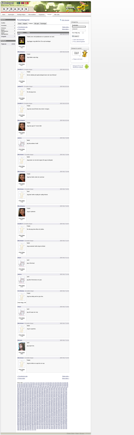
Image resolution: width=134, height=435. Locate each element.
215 (56, 393)
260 (64, 396)
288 (30, 398)
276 (52, 397)
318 (52, 400)
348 (23, 403)
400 (47, 405)
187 (40, 392)
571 (54, 416)
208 (40, 393)
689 (35, 424)
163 (33, 390)
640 (18, 421)
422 (49, 407)
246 (30, 396)
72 (36, 385)
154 (61, 389)
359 (49, 403)
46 (43, 384)
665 (28, 423)
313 (40, 400)
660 (66, 421)
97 (28, 386)
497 (28, 412)
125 (42, 388)
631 (47, 420)
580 (25, 417)
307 (25, 400)
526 (47, 413)
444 (52, 408)
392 (28, 405)
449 (64, 408)
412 (25, 407)
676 (54, 423)
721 (61, 425)
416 (35, 407)
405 (59, 405)
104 (43, 386)
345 (66, 401)
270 (37, 397)
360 (52, 403)
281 (64, 397)
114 (67, 386)
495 (23, 412)
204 (30, 393)
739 (54, 427)
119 (28, 388)
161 (28, 390)
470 (64, 409)
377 (42, 404)
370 (25, 404)
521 (35, 413)
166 (40, 390)
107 (50, 386)
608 (42, 419)
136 (18, 389)
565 (40, 416)
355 (40, 403)
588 (45, 417)
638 (64, 420)
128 (49, 388)
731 (35, 427)
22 (53, 382)
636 (59, 420)
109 (55, 386)
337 (47, 401)
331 (33, 401)
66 (26, 385)
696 (52, 424)
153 (59, 389)
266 (28, 397)
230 (42, 394)
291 (37, 398)
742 (61, 427)
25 (59, 382)
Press (77, 433)
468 (59, 409)
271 (40, 397)
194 (56, 392)
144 (37, 389)
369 (23, 404)
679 (61, 423)
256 (54, 396)
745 (18, 428)
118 (25, 388)
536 (21, 415)
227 (35, 394)
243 (23, 396)
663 (23, 423)
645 (30, 421)
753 (37, 428)
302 (64, 398)
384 (59, 404)
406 (61, 405)
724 (18, 427)
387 (66, 404)
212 (49, 393)
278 (56, 397)
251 (42, 396)
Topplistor (42, 14)
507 (52, 412)
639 (66, 420)
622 (25, 420)
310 (33, 400)
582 (30, 417)
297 (52, 398)
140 (28, 389)
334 (40, 401)
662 (21, 423)
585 (37, 417)
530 (56, 413)
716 (49, 425)
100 (34, 386)
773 (35, 429)
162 (30, 390)
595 (61, 417)
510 (59, 412)
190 (47, 392)
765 (66, 428)
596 (64, 417)
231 (45, 394)
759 (52, 428)
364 (61, 403)
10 (33, 382)
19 (48, 382)
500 (35, 412)
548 (49, 415)
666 (30, 423)
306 (23, 400)
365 (64, 403)
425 (56, 407)
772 (33, 429)
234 (52, 394)
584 (35, 417)
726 (23, 427)
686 (28, 424)
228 (37, 394)
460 (40, 409)
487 (54, 411)
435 (30, 408)
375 (37, 404)
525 (45, 413)
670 (40, 423)
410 (21, 407)
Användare (75, 25)
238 (61, 394)
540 (30, 415)
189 (45, 392)
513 (66, 412)
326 (21, 401)
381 (52, 404)
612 (52, 419)
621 (23, 420)
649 (40, 421)
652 (47, 421)
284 (21, 398)
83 (55, 385)
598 (18, 419)
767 (21, 429)
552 (59, 415)
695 (49, 424)
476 (28, 411)
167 (42, 390)
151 (54, 389)
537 (23, 415)
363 (59, 403)
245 (28, 396)
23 (55, 382)
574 (61, 416)
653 (49, 421)
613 (54, 419)
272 (42, 397)
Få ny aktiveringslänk (79, 41)
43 (38, 384)
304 (18, 400)
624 (30, 420)
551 (56, 415)
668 (35, 423)
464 (49, 409)
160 (25, 390)
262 (18, 397)
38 (29, 384)
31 (18, 384)
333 (37, 401)
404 (56, 405)
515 (21, 413)
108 (53, 386)
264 (23, 397)
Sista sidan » (65, 29)
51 (52, 384)
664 (25, 423)
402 (52, 405)
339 (52, 401)
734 (42, 427)
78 (47, 385)
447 (59, 408)
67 (28, 385)
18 (46, 382)
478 (33, 411)
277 (54, 397)
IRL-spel (37, 23)
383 (56, 404)
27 (62, 382)
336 (45, 401)
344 (64, 401)
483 (45, 411)
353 (35, 403)
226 (33, 394)
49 (48, 384)
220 (18, 394)
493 (18, 412)
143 (35, 389)
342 (59, 401)
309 (30, 400)
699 (59, 424)
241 (18, 396)
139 (25, 389)
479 (35, 411)
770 (28, 429)
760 (54, 428)
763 (61, 428)
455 (28, 409)
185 (35, 392)
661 (18, 423)
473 (21, 411)
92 (19, 386)
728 (28, 427)
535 (18, 415)
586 (40, 417)
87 (62, 385)
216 (59, 393)
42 (36, 384)
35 (24, 384)
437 (35, 408)
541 (33, 415)
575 (64, 416)
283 (18, 398)
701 (64, 424)
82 (53, 385)
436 (33, 408)
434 (28, 408)
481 (40, 411)
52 (53, 384)
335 (42, 401)
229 (40, 394)
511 (61, 412)
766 (18, 429)
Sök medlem (32, 14)
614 (56, 419)
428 (64, 407)
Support (25, 23)
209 (42, 393)
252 (45, 396)
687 (30, 424)
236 (56, 394)
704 (21, 425)
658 (61, 421)
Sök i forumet (65, 20)
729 (30, 427)
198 (66, 392)
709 (33, 425)
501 (37, 412)
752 (35, 428)
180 (23, 392)
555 (66, 415)
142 (33, 389)
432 (23, 408)
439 (40, 408)
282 (66, 397)
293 (42, 398)
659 (64, 421)
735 (45, 427)
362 (56, 403)
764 (64, 428)
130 (54, 388)
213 (52, 393)
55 (59, 384)
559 (25, 416)
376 (40, 404)
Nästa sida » (65, 27)
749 (28, 428)
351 (30, 403)
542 (35, 415)
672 (45, 423)
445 (54, 408)
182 (28, 392)
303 (66, 398)
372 (30, 404)
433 (25, 408)
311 (35, 400)
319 (54, 400)
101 (36, 386)
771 (30, 429)
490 (61, 411)
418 (40, 407)
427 (61, 407)
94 (23, 386)
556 (18, 416)
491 (64, 411)
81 (52, 385)
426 (59, 407)
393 (30, 405)
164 (35, 390)
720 (59, 425)
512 (64, 412)
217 (61, 393)
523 (40, 413)
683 (21, 424)
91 (18, 386)
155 (64, 389)
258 (59, 396)
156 (66, 389)
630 (45, 420)
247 (33, 396)
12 (36, 382)
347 (21, 403)
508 (54, 412)
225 (30, 394)
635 (56, 420)
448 (61, 408)
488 (56, 411)
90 (67, 385)
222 (23, 394)
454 (25, 409)
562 (33, 416)
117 (23, 388)
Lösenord (74, 29)
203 (28, 393)
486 (52, 411)
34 (23, 384)
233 (49, 394)
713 (42, 425)
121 (33, 388)
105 (46, 386)
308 (28, 400)
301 (61, 398)
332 (35, 401)
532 (61, 413)
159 (23, 390)
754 (40, 428)
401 (49, 405)
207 (37, 393)
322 (61, 400)
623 (28, 420)
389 (21, 405)
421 (47, 407)
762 (59, 428)
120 (30, 388)
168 (45, 390)
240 (66, 394)
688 (33, 424)
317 (49, 400)
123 (37, 388)
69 (31, 385)
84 (57, 385)
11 (35, 382)
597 (66, 417)
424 (54, 407)
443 (49, 408)
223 (25, 394)
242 (21, 396)
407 (64, 405)
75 (41, 385)
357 (45, 403)
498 (30, 412)
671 (42, 423)
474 (23, 411)
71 (35, 385)
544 (40, 415)
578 (21, 417)
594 (59, 417)
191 (49, 392)
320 (56, 400)
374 (35, 404)
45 (41, 384)
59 (65, 384)
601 (25, 419)
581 (28, 417)
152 (56, 389)
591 (52, 417)
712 (40, 425)
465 (52, 409)
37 (28, 384)
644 (28, 421)
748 (25, 428)
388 (18, 405)
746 (21, 428)
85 (59, 385)
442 (47, 408)
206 (35, 393)
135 (66, 388)
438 (37, 408)
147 (45, 389)
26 (60, 382)
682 (18, 424)
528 (52, 413)
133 (61, 388)
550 (54, 415)
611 (49, 419)
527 (49, 413)
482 (42, 411)
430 (18, 408)
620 (21, 420)
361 (54, 403)
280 (61, 397)
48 (47, 384)
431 (21, 408)
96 (26, 386)
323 (64, 400)
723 (66, 425)
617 (64, 419)
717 (52, 425)
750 (30, 428)
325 (18, 401)
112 (62, 386)
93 (21, 386)
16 (43, 382)
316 (47, 400)
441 (45, 408)
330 (30, 401)
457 (33, 409)
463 (47, 409)
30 (67, 382)
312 (37, 400)
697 (54, 424)
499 (33, 412)
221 (21, 394)
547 (47, 415)
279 (59, 397)
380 (49, 404)
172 (54, 390)
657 (59, 421)
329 (28, 401)
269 (35, 397)
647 (35, 421)
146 (42, 389)
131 (56, 388)
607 (40, 419)
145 (40, 389)
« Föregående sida (22, 27)
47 (45, 384)
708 (30, 425)
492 (66, 411)
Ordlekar (31, 23)
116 (21, 388)
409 (18, 407)
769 (25, 429)
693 (45, 424)
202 (25, 393)
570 (52, 416)
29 (65, 382)
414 (30, 407)
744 (66, 427)
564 (37, 416)
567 (45, 416)
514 (18, 413)
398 (42, 405)
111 (60, 386)
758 (49, 428)
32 (19, 384)
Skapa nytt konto (77, 59)
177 (66, 390)
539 (28, 415)
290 (35, 398)
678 (59, 423)
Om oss (82, 433)
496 (25, 412)
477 (30, 411)
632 (49, 420)
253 (47, 396)
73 (38, 385)
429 (66, 407)
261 (66, 396)
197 (64, 392)
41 (35, 384)
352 (33, 403)
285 (23, 398)
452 (21, 409)
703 (18, 425)
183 (30, 392)
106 (48, 386)
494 (21, 412)
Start (3, 14)
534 (66, 413)
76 (43, 385)
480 (37, 411)
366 (66, 403)
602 (28, 419)
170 (49, 390)
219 (66, 393)
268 (33, 397)
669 (37, 423)
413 (28, 407)
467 (56, 409)
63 (21, 385)
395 (35, 405)
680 (64, 423)
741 (59, 427)
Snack (19, 23)
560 (28, 416)
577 (18, 417)
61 (18, 385)
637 (61, 420)
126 (45, 388)
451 (18, 409)
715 (47, 425)
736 (47, 427)
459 (37, 409)
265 (25, 397)
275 (49, 397)
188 (42, 392)
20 (50, 382)
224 (28, 394)
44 (40, 384)
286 (25, 398)
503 (42, 412)
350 (28, 403)
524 (42, 413)
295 (47, 398)
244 (25, 396)
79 (48, 385)
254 (49, 396)
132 (59, 388)
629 (42, 420)
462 (45, 409)
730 (33, 427)
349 (25, 403)
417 (37, 407)
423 (52, 407)
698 (56, 424)
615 (59, 419)
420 (45, 407)
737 (49, 427)
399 (45, 405)
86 (60, 385)
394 (33, 405)
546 (45, 415)
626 (35, 420)
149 (49, 389)
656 (56, 421)
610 (47, 419)
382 (54, 404)
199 (18, 393)
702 (66, 424)
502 (40, 412)
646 (33, 421)
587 (42, 417)
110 (58, 386)
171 (52, 390)
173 (56, 390)
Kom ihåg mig (76, 32)
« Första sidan (21, 29)
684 (23, 424)
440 (42, 408)
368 (21, 404)
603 (30, 419)
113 (65, 386)
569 (49, 416)
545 (42, 415)
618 (66, 419)
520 (33, 413)
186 (37, 392)
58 (64, 384)
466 (54, 409)
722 (64, 425)
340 (54, 401)
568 (47, 416)
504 (45, 412)
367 (18, 404)
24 (57, 382)
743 (64, 427)
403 (54, 405)
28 (64, 382)
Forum (49, 14)
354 (37, 403)
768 (23, 429)
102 (38, 386)
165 (37, 390)
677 (56, 423)
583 (33, 417)
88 (64, 385)
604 (33, 419)
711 (37, 425)
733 (40, 427)
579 (23, 417)
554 (64, 415)
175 (61, 390)
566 (42, 416)
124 (40, 388)
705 (23, 425)
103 (41, 386)
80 (50, 385)
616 (61, 419)
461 (42, 409)
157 (18, 390)
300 (59, 398)
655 (54, 421)
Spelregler (11, 14)
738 (52, 427)
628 (40, 420)
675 (52, 423)
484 (47, 411)
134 (64, 388)
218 (64, 393)
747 (23, 428)
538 (25, 415)
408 (66, 405)
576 (66, 416)
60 (67, 384)
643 (25, 421)
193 (54, 392)
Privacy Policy (70, 433)
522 (37, 413)
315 (45, 400)
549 (52, 415)
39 (31, 384)
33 (21, 384)
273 (45, 397)
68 (29, 385)
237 (59, 394)
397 (40, 405)
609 (45, 419)
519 (30, 413)
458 (35, 409)
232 (47, 394)
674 (49, 423)
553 (61, 415)
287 (28, 398)
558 (23, 416)
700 (61, 424)
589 (47, 417)
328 (25, 401)
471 (66, 409)
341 (56, 401)
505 (47, 412)
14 (40, 382)
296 (49, 398)
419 (42, 407)
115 (18, 388)
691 (40, 424)
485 (49, 411)
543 (37, 415)
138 (23, 389)
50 (50, 384)
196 (61, 392)
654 (52, 421)
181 (25, 392)
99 (31, 386)
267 (30, 397)
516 (23, 413)
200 (21, 393)
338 (49, 401)
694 (47, 424)
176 (64, 390)
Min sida (56, 14)
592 (54, 417)
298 (54, 398)
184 (33, 392)
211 (47, 393)
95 (24, 386)
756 (45, 428)
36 (26, 384)
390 (23, 405)
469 (61, 409)
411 (23, 407)
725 (21, 427)
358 (47, 403)
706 (25, 425)
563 (35, 416)
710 (35, 425)
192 (52, 392)
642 (23, 421)
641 (21, 421)
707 (28, 425)
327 (23, 401)
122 (35, 388)
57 (62, 384)
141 (30, 389)
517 (25, 413)
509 (56, 412)
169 (47, 390)
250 (40, 396)
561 (30, 416)
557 (21, 416)
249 (37, 396)
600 (23, 419)
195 (59, 392)
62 (19, 385)
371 (28, 404)
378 (45, 404)
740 (56, 427)
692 (42, 424)
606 (37, 419)
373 (33, 404)
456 (30, 409)
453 (23, 409)
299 (56, 398)
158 (21, 390)
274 (47, 397)
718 (54, 425)
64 (23, 385)
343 (61, 401)
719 (56, 425)
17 (45, 382)
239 (64, 394)
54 (57, 384)
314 (42, 400)
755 (42, 428)
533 (64, 413)
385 (61, 404)
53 (55, 384)
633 (52, 420)
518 (28, 413)
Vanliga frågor (21, 14)
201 (23, 393)
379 (47, 404)
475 (25, 411)
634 (54, 420)
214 (54, 393)
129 (52, 388)
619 (18, 420)
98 (29, 386)
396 (37, 405)
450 (66, 408)
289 (33, 398)
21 (52, 382)
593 (56, 417)
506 (49, 412)
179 (21, 392)
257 (56, 396)
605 (35, 419)
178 (18, 392)
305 (21, 400)
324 (66, 400)
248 (35, 396)
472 (18, 411)
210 (45, 393)
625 (33, 420)
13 (38, 382)
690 (37, 424)
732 (37, 427)
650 (42, 421)
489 (59, 411)
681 (66, 423)
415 (33, 407)
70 (33, 385)
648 (37, 421)
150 (52, 389)
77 (45, 385)
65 (24, 385)
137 (21, 389)
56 (60, 384)
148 (47, 389)
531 (59, 413)
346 (18, 403)
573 (59, 416)
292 (40, 398)
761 (56, 428)
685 (25, 424)
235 (54, 394)
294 (45, 398)
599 (21, 419)
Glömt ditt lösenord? (78, 39)
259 (61, 396)
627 (37, 420)
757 (47, 428)
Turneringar (43, 23)
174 (59, 390)
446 (56, 408)
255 (52, 396)
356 (42, 403)
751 (33, 428)
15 (41, 382)
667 (33, 423)
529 (54, 413)
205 (33, 393)
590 (49, 417)
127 (47, 388)
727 (25, 427)
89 (65, 385)
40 (33, 384)
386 (64, 404)
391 (25, 405)
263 (21, 397)
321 (59, 400)
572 (56, 416)
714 (45, 425)
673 (47, 423)
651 (45, 421)
